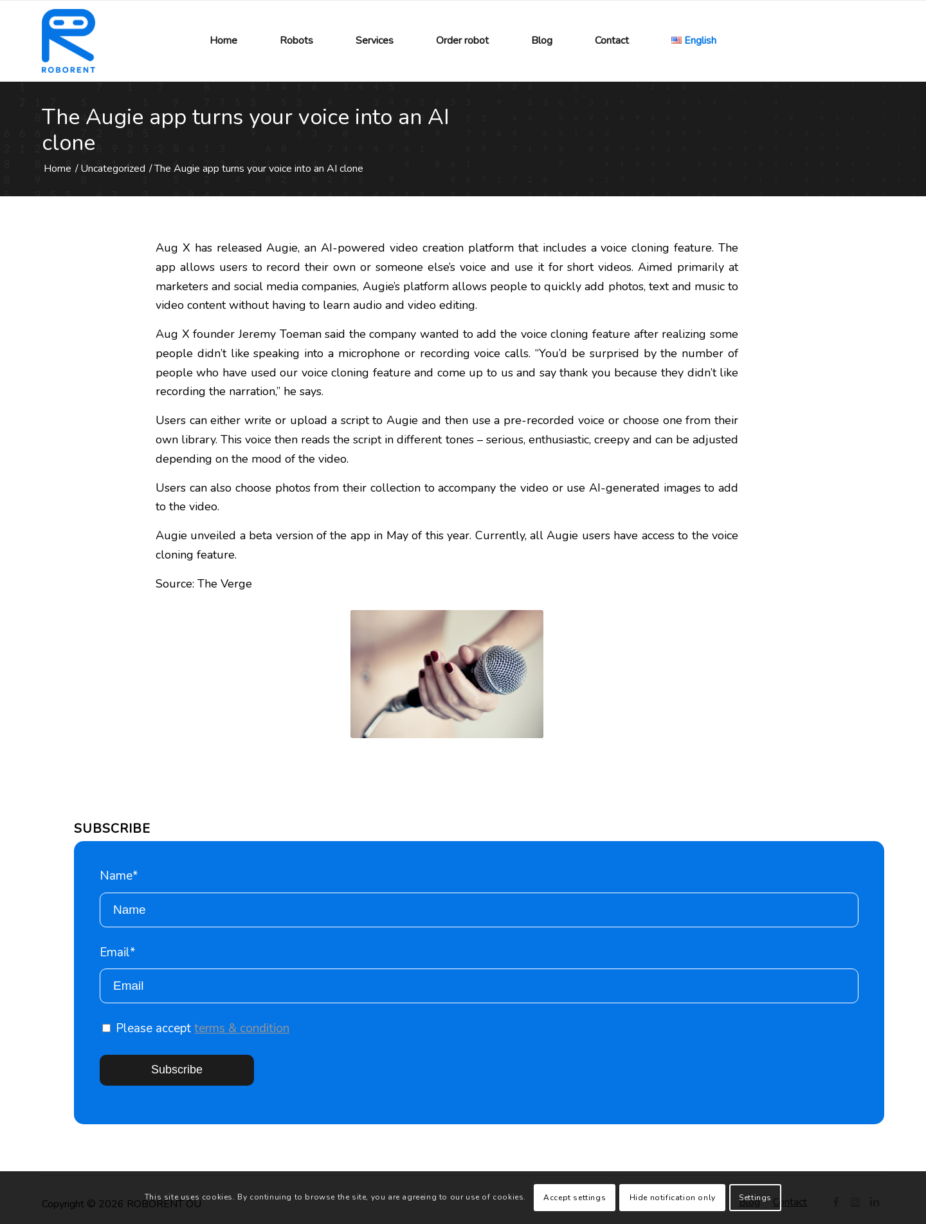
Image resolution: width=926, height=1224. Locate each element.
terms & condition (241, 1028)
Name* (479, 897)
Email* (479, 974)
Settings (755, 1197)
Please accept (195, 1028)
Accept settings (574, 1197)
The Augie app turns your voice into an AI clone (245, 130)
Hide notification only (673, 1197)
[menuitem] (223, 41)
